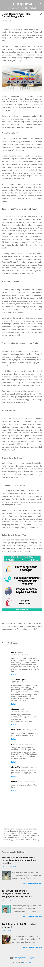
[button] (40, 14)
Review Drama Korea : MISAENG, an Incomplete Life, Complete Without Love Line (19, 860)
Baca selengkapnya (32, 883)
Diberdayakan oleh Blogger (22, 958)
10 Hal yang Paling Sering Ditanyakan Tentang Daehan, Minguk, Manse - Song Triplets (17, 894)
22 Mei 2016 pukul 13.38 (20, 655)
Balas (13, 675)
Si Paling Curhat (21, 4)
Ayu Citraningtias (18, 680)
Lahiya (14, 781)
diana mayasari (17, 709)
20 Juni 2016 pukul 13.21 (26, 781)
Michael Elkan (27, 962)
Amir (13, 744)
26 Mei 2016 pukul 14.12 (24, 744)
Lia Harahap (16, 730)
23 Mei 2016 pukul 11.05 (20, 711)
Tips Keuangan (13, 643)
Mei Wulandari (17, 653)
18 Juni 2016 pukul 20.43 (29, 767)
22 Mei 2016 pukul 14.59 (20, 682)
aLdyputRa (15, 767)
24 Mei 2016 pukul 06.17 (30, 730)
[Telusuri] (40, 4)
